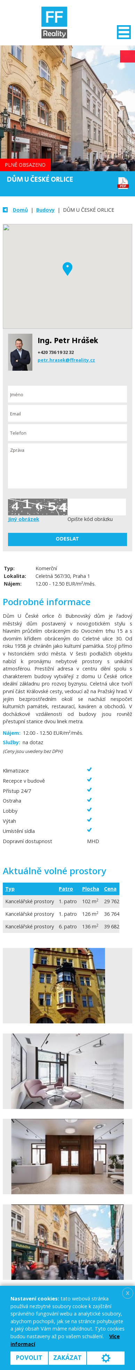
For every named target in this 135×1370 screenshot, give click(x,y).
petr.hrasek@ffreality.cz (66, 360)
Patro (66, 888)
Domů (20, 209)
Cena (110, 888)
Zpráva (67, 466)
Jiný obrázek (23, 519)
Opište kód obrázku (90, 519)
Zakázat (67, 1358)
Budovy (45, 209)
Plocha (90, 888)
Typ (10, 888)
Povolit (29, 1358)
